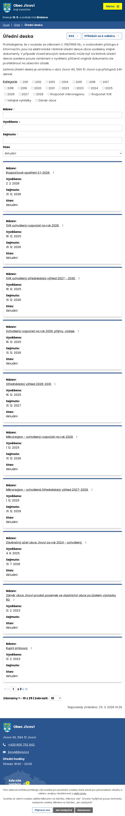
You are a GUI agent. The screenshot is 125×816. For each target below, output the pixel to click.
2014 (65, 83)
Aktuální (12, 205)
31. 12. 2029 (13, 512)
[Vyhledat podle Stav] (62, 154)
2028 (39, 95)
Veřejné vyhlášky (19, 101)
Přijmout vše (42, 810)
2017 (106, 83)
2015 (79, 83)
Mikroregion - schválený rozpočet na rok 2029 (42, 437)
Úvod (6, 25)
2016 (92, 83)
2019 (24, 89)
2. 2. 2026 (12, 184)
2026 (10, 95)
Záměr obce (47, 101)
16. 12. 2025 (13, 342)
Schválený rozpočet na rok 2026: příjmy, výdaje (43, 332)
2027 (25, 95)
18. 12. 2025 (13, 237)
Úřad (17, 25)
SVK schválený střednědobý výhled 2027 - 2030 (43, 279)
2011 (25, 83)
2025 (109, 89)
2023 (79, 89)
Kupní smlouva (19, 649)
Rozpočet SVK (102, 95)
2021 (52, 89)
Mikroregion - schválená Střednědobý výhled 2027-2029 (50, 490)
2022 (65, 89)
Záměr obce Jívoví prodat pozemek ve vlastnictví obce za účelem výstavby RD (61, 598)
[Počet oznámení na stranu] (55, 698)
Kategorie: (10, 82)
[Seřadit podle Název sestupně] (14, 110)
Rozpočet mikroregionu (67, 95)
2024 (94, 89)
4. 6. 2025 (13, 554)
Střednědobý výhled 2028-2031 (31, 384)
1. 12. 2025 (12, 448)
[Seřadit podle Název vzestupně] (14, 109)
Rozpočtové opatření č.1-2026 (31, 173)
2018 (10, 89)
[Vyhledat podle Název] (62, 115)
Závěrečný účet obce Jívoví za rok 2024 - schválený (47, 543)
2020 (37, 89)
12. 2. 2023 (13, 611)
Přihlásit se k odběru (102, 37)
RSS (73, 37)
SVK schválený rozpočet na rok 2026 (35, 226)
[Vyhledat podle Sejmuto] (62, 141)
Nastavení (84, 810)
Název (8, 110)
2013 (52, 83)
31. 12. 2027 (13, 406)
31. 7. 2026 (13, 564)
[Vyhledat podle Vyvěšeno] (62, 128)
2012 (38, 83)
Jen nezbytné (63, 810)
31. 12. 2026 (13, 195)
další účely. (80, 793)
